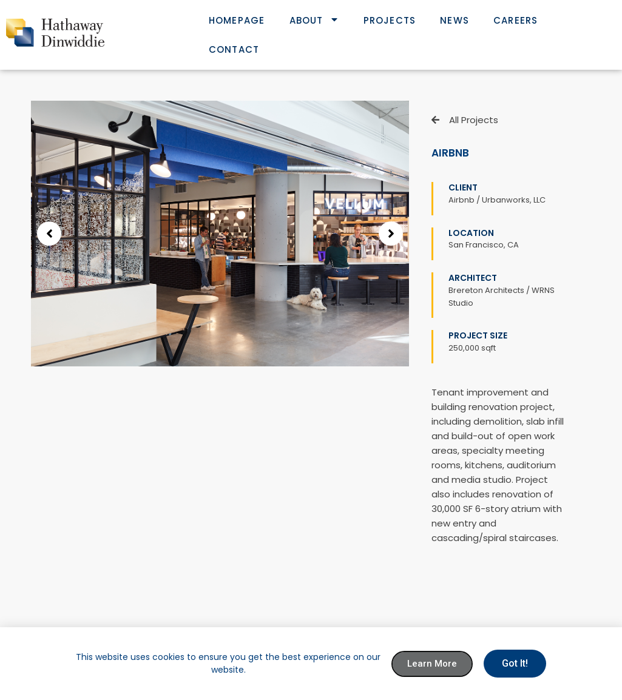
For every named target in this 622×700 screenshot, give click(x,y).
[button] (49, 233)
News (454, 20)
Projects (389, 20)
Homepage (237, 20)
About (314, 20)
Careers (515, 20)
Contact (234, 49)
